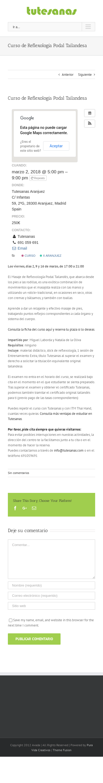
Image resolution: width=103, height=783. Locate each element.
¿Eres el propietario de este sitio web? (30, 146)
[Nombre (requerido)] (51, 585)
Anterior (67, 74)
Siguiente (85, 74)
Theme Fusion (62, 750)
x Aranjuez (51, 255)
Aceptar (56, 146)
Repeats (38, 178)
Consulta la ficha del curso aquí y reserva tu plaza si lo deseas (51, 329)
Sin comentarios (18, 473)
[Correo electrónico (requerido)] (51, 595)
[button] (89, 123)
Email (19, 248)
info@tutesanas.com (69, 450)
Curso (28, 255)
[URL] (51, 606)
